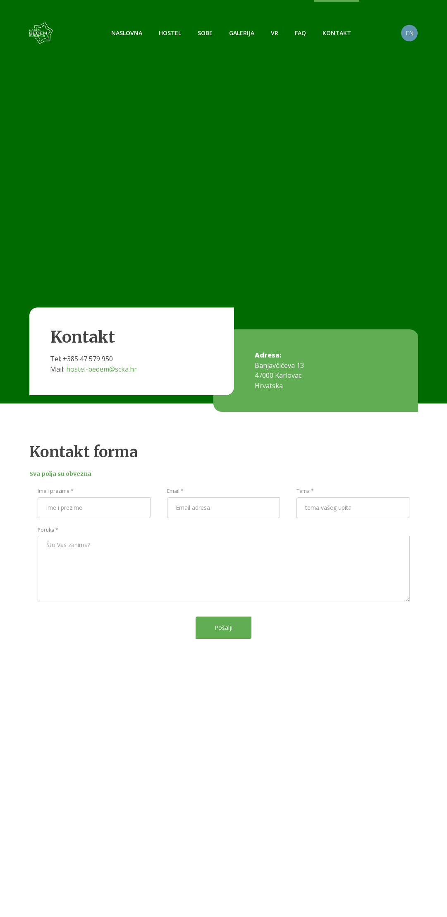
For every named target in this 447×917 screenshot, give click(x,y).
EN (410, 33)
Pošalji (223, 627)
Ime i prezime (56, 491)
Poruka (48, 529)
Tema (305, 491)
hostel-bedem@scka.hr (101, 369)
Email (175, 491)
